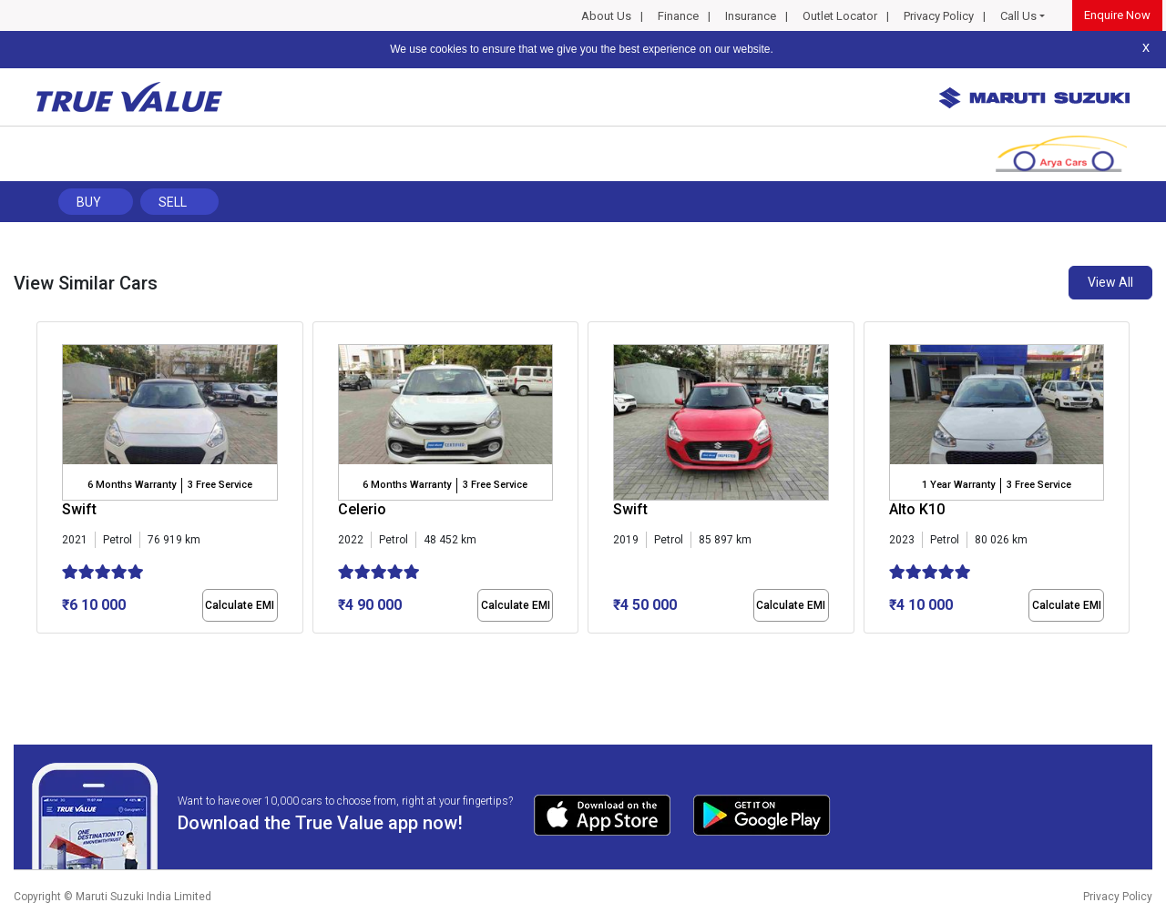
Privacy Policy (939, 16)
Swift (79, 509)
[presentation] (46, 481)
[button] (41, 649)
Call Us (1018, 16)
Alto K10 (917, 509)
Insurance (750, 16)
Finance (678, 16)
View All (1110, 282)
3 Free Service (220, 485)
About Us (606, 16)
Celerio (362, 509)
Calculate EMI (239, 605)
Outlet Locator (840, 16)
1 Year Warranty (958, 485)
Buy (89, 202)
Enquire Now (1117, 15)
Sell (173, 202)
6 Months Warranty (131, 485)
